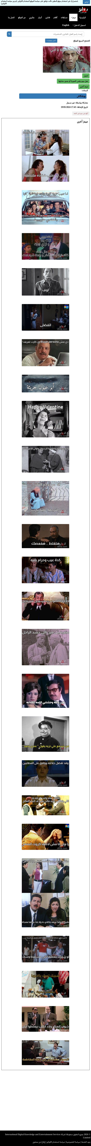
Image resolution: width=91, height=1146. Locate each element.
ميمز (73, 17)
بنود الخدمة (85, 1142)
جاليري (31, 17)
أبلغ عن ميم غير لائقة (81, 113)
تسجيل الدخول (79, 25)
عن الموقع (22, 17)
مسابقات (64, 17)
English (65, 25)
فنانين (47, 17)
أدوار (40, 17)
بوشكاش (81, 96)
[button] (84, 86)
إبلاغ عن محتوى (39, 1142)
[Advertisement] (45, 1101)
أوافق (86, 2)
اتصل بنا (11, 17)
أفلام (55, 17)
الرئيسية (82, 17)
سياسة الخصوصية (73, 1142)
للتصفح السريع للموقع (81, 41)
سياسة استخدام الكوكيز (55, 1142)
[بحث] (9, 34)
